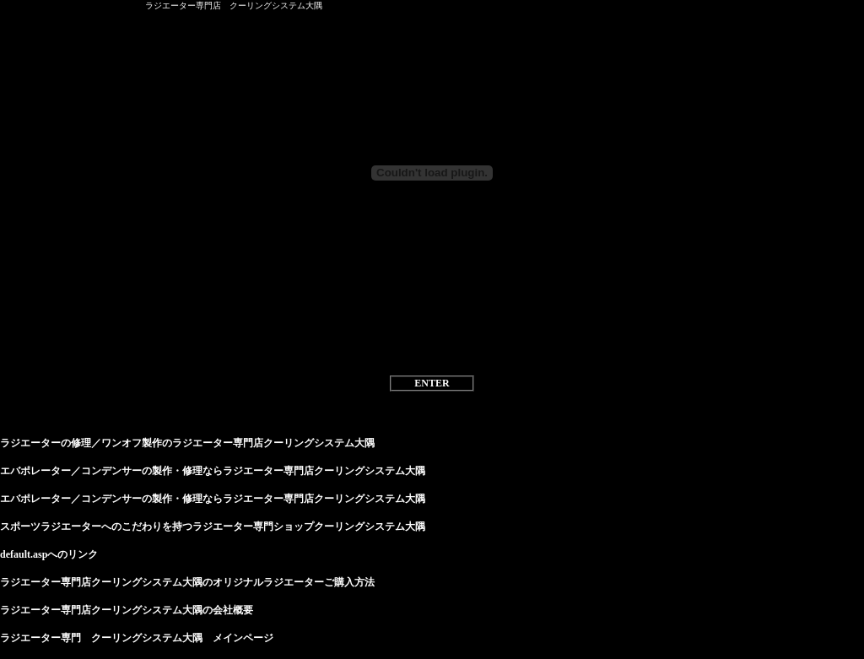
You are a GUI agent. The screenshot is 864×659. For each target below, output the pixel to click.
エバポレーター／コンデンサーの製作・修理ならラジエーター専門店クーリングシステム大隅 (212, 471)
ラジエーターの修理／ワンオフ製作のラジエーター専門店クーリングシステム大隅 (187, 443)
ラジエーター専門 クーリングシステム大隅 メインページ (136, 638)
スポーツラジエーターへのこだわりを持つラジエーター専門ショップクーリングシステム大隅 (212, 526)
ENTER (431, 383)
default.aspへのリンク (49, 554)
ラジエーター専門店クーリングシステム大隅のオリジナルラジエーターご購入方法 (187, 582)
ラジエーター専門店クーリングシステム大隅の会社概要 (126, 610)
